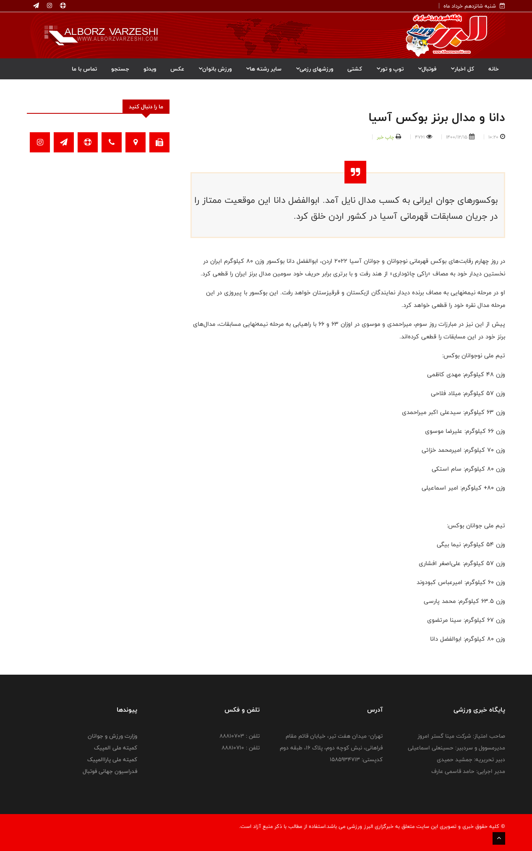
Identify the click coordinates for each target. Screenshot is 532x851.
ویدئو (149, 69)
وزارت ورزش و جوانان (112, 736)
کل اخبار (462, 69)
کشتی (354, 69)
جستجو (120, 69)
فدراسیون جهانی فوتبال (110, 771)
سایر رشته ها (264, 69)
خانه (493, 69)
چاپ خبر (385, 137)
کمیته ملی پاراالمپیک (112, 759)
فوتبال (427, 69)
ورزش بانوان (215, 69)
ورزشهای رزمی (314, 69)
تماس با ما (84, 69)
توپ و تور (390, 69)
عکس (177, 69)
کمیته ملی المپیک (115, 748)
